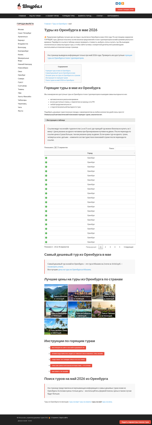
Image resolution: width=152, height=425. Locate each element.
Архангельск (23, 37)
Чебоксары (22, 100)
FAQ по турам (35, 16)
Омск (20, 71)
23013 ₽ (109, 184)
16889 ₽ (109, 162)
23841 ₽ (109, 189)
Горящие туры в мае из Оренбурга (57, 71)
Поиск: (122, 148)
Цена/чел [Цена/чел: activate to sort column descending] (109, 153)
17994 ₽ (109, 167)
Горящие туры (68, 16)
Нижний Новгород (25, 64)
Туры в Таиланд (108, 313)
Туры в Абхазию (60, 296)
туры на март (74, 402)
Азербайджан (65, 220)
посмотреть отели (55, 267)
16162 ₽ (109, 158)
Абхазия (66, 158)
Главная (22, 16)
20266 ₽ (109, 175)
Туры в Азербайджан (82, 296)
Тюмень (21, 89)
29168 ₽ (109, 215)
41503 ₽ (109, 229)
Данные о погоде (22, 420)
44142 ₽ (109, 237)
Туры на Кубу (109, 296)
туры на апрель (85, 402)
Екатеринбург (23, 51)
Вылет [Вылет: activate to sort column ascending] (81, 153)
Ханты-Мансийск (24, 96)
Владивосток (23, 44)
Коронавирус (113, 16)
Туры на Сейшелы (83, 313)
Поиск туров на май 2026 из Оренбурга (59, 80)
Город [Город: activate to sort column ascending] (50, 153)
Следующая (128, 247)
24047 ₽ (109, 193)
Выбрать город (84, 16)
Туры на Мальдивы (59, 313)
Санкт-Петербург (24, 33)
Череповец (22, 104)
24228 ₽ (109, 198)
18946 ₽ (109, 171)
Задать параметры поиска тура (135, 422)
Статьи (99, 16)
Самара (21, 79)
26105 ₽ (109, 202)
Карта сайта (64, 417)
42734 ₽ (109, 233)
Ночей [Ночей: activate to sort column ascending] (95, 153)
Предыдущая (91, 247)
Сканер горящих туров (125, 9)
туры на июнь (107, 402)
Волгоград (22, 47)
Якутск (20, 111)
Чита (20, 107)
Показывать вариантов (56, 147)
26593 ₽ (109, 211)
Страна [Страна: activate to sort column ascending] (66, 153)
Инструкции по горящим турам (56, 78)
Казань (20, 54)
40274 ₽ (109, 224)
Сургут (20, 82)
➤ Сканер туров (52, 16)
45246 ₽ (109, 242)
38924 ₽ (109, 220)
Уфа (19, 93)
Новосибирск (23, 68)
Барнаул (21, 40)
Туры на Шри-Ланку (59, 330)
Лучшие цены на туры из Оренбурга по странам (62, 75)
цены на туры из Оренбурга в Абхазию (74, 269)
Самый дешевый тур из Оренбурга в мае (60, 73)
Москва (21, 29)
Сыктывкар (22, 86)
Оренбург (51, 158)
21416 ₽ (109, 180)
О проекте (54, 417)
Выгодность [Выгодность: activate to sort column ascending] (126, 153)
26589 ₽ (109, 206)
